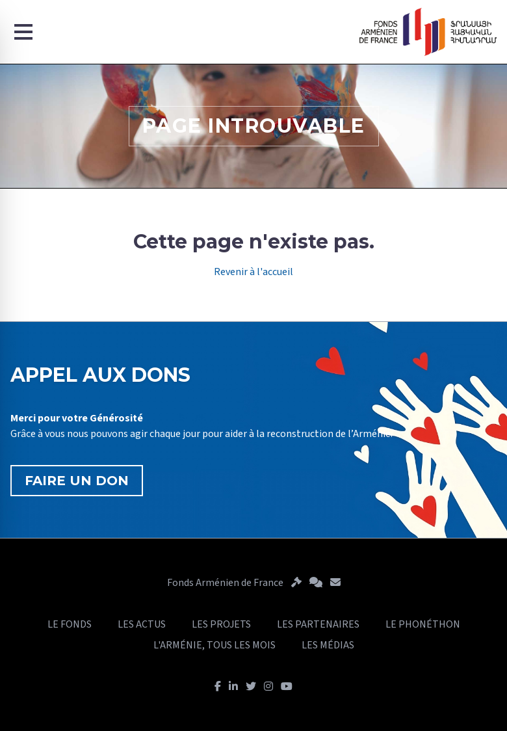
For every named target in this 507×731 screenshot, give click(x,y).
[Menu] (23, 32)
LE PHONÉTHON (422, 624)
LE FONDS (69, 624)
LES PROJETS (221, 624)
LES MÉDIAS (328, 645)
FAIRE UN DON (77, 480)
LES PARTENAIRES (318, 624)
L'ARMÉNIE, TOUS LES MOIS (214, 645)
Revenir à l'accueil (253, 272)
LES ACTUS (142, 624)
